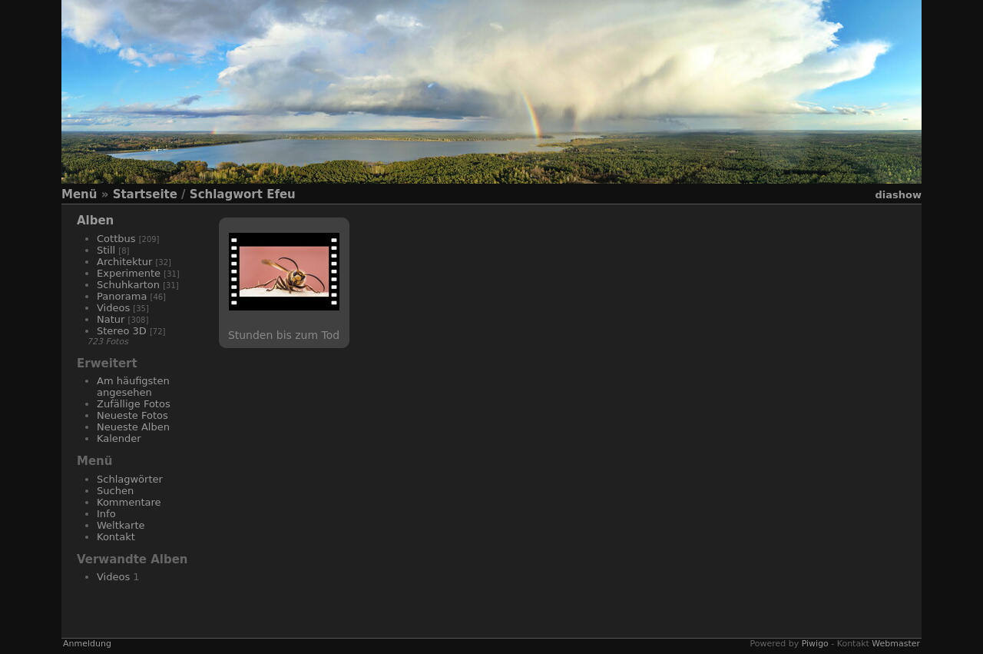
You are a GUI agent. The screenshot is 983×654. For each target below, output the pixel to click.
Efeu (281, 194)
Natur (110, 319)
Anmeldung (87, 644)
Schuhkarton (128, 284)
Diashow (898, 195)
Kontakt (116, 537)
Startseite (145, 194)
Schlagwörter (130, 479)
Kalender (119, 438)
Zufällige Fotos (133, 404)
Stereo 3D (122, 331)
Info (106, 514)
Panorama (122, 296)
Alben (95, 220)
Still (106, 250)
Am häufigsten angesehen (133, 386)
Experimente (129, 273)
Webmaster (896, 644)
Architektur (124, 261)
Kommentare (129, 502)
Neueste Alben (133, 427)
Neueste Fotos (132, 415)
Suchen (115, 490)
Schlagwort (226, 194)
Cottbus (116, 238)
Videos (113, 308)
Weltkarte (121, 525)
